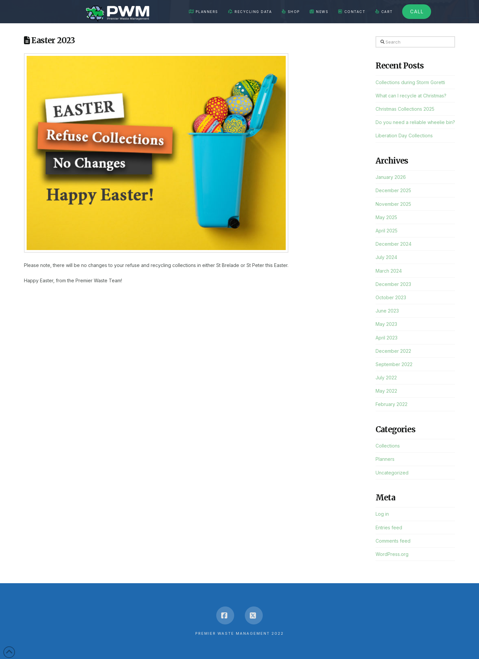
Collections (388, 446)
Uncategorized (392, 472)
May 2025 (386, 217)
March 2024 (389, 271)
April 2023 (387, 337)
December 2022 (393, 351)
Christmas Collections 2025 (405, 109)
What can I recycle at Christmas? (411, 95)
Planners (385, 459)
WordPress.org (392, 554)
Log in (382, 514)
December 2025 (393, 190)
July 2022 (386, 377)
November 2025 (393, 204)
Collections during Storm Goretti (410, 82)
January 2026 (391, 177)
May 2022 (386, 391)
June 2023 (387, 311)
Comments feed (393, 541)
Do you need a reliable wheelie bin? (415, 122)
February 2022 (391, 404)
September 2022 (394, 364)
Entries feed (389, 527)
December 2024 (393, 244)
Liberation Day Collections (404, 135)
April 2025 (387, 230)
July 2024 (386, 257)
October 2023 (391, 297)
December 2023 (393, 284)
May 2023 (386, 324)
